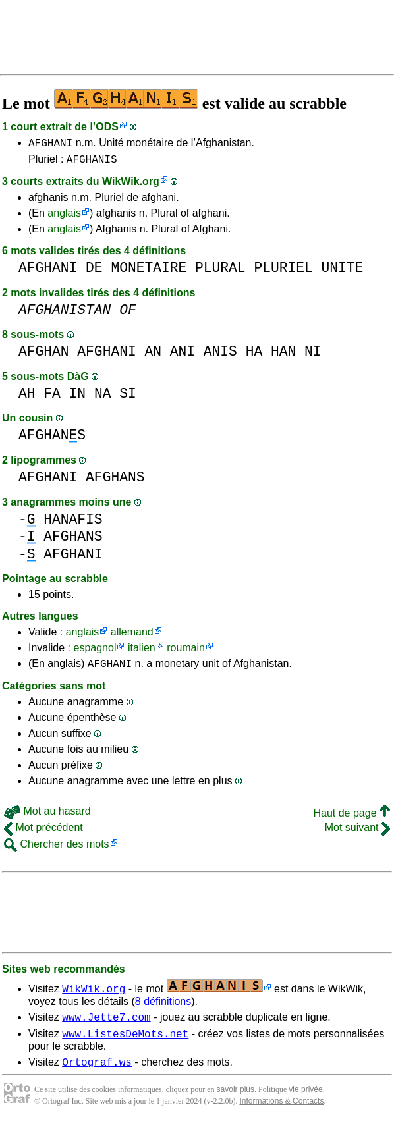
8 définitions (163, 1007)
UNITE (342, 271)
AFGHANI (50, 144)
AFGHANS (52, 438)
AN (152, 355)
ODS (107, 126)
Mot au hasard (47, 817)
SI (127, 397)
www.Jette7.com (106, 1024)
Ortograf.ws (97, 1073)
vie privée (305, 1101)
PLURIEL (283, 271)
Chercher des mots (56, 849)
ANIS (220, 355)
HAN (283, 355)
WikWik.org (130, 185)
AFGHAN (43, 355)
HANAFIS (72, 523)
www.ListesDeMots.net (125, 1043)
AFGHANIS (92, 162)
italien (141, 651)
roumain (186, 651)
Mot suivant (357, 833)
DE (94, 271)
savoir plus (235, 1101)
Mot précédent (43, 833)
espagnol (94, 651)
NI (313, 355)
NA (102, 397)
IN (77, 397)
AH (27, 397)
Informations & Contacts (281, 1113)
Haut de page (351, 818)
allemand (132, 635)
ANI (182, 355)
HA (254, 355)
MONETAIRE (148, 271)
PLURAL (220, 271)
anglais (64, 217)
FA (52, 397)
